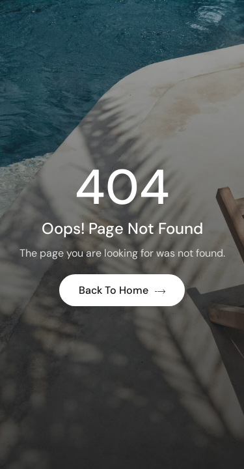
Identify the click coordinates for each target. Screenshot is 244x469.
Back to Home (122, 290)
